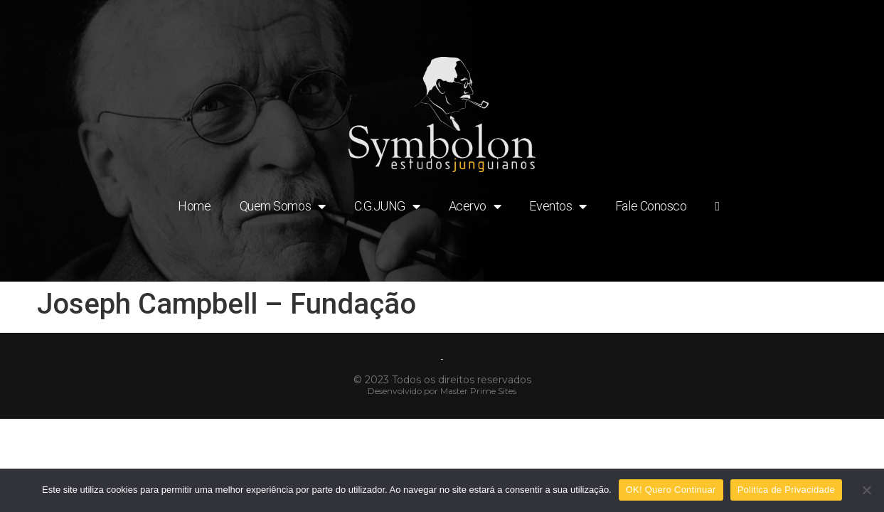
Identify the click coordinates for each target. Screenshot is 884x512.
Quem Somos (283, 206)
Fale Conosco (651, 205)
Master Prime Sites (478, 390)
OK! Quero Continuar (671, 489)
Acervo (475, 206)
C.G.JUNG (387, 206)
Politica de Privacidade (786, 489)
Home (194, 205)
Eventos (557, 206)
